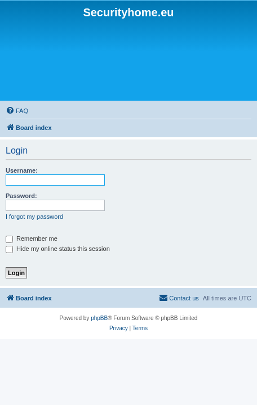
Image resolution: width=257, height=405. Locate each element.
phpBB (99, 318)
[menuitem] (179, 298)
